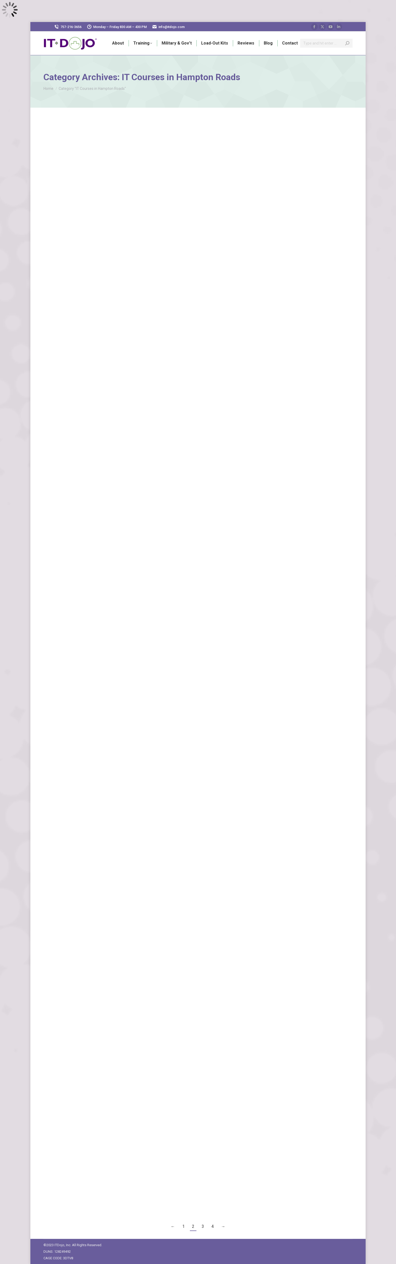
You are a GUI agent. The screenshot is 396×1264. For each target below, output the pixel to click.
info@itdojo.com (171, 27)
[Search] (326, 43)
